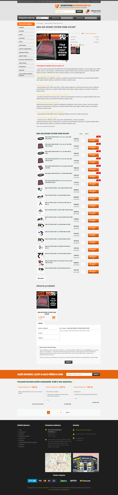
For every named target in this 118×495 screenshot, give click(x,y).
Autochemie (22, 45)
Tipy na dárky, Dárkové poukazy (25, 74)
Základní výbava (24, 52)
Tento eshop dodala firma (55, 489)
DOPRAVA (21, 440)
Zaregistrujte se (96, 1)
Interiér (21, 27)
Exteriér (21, 31)
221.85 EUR (76, 265)
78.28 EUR (76, 170)
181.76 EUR (76, 213)
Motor (21, 34)
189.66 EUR (76, 228)
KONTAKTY (21, 434)
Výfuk (20, 42)
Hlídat (82, 45)
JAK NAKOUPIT (22, 432)
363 (61, 412)
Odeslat (96, 374)
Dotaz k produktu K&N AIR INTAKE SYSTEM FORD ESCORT (79, 336)
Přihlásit (87, 1)
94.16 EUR (76, 141)
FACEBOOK (21, 444)
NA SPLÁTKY (22, 438)
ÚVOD (20, 430)
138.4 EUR (76, 206)
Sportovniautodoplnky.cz (43, 487)
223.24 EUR (76, 250)
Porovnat (75, 45)
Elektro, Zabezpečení (25, 49)
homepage (40, 23)
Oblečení (21, 70)
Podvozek (22, 38)
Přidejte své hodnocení (90, 33)
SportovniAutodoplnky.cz (73, 6)
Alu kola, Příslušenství (26, 59)
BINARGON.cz (65, 489)
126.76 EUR (76, 272)
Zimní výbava (22, 63)
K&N (97, 39)
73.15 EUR (76, 148)
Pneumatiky (22, 66)
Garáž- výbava (23, 56)
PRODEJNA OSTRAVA (24, 436)
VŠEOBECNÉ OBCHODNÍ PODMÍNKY (28, 442)
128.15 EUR (76, 199)
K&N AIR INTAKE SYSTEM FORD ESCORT (47, 313)
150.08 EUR (76, 235)
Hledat (79, 11)
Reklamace (21, 446)
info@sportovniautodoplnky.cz (56, 1)
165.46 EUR (76, 192)
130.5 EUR (76, 221)
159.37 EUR (76, 257)
